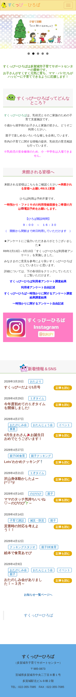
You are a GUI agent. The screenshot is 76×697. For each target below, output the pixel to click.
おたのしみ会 (18, 425)
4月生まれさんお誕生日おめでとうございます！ (24, 437)
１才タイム (37, 398)
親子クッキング (41, 455)
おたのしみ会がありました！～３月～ (23, 581)
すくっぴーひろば (38, 615)
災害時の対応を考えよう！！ (21, 528)
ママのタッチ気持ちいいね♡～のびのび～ (24, 501)
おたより (35, 381)
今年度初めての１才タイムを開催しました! (24, 406)
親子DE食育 (17, 455)
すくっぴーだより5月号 (22, 387)
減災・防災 (37, 520)
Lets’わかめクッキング (23, 462)
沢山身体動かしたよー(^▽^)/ (21, 480)
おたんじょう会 (43, 425)
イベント (64, 425)
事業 (12, 429)
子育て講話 (17, 520)
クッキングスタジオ (22, 547)
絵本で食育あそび (18, 553)
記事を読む (63, 387)
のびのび (35, 493)
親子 (50, 493)
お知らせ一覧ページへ (38, 594)
